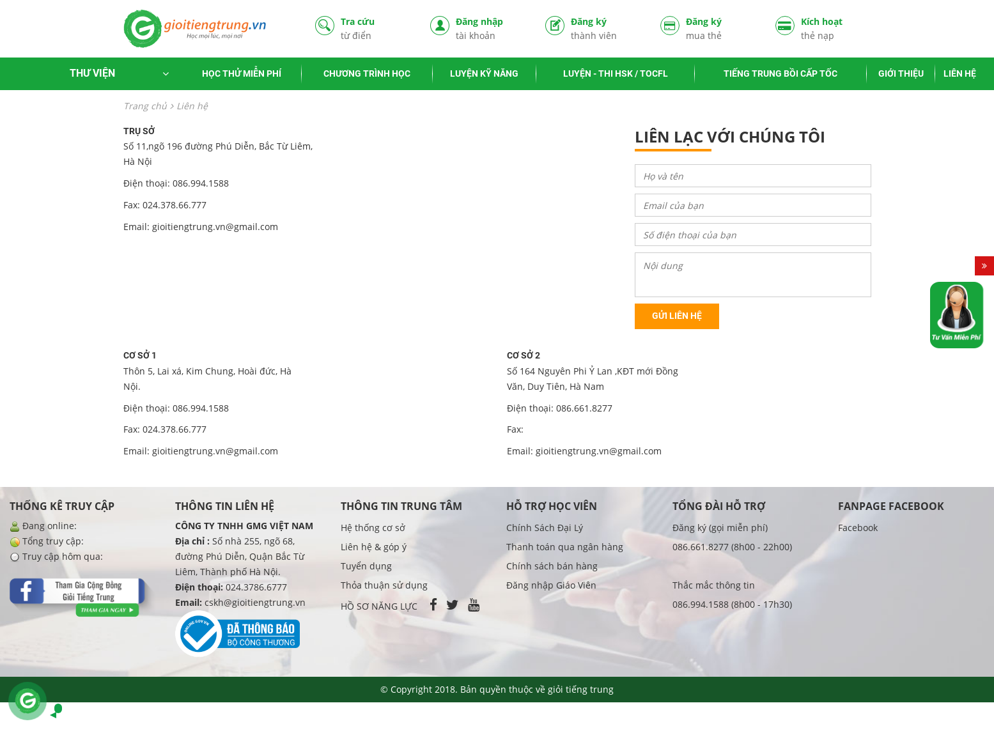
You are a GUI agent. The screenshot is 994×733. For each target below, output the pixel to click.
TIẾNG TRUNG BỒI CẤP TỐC (780, 73)
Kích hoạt (836, 28)
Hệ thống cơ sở (373, 527)
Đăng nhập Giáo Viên (551, 585)
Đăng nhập (491, 28)
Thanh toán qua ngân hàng (564, 547)
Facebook (858, 527)
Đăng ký (606, 28)
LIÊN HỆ (960, 73)
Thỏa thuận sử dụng (384, 585)
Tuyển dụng (366, 566)
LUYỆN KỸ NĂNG (484, 73)
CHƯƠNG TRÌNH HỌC (366, 73)
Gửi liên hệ (677, 316)
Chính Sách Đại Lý (544, 527)
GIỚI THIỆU (901, 73)
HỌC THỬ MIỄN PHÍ (241, 73)
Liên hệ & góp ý (374, 547)
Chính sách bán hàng (552, 566)
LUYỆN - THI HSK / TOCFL (615, 73)
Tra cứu (376, 28)
